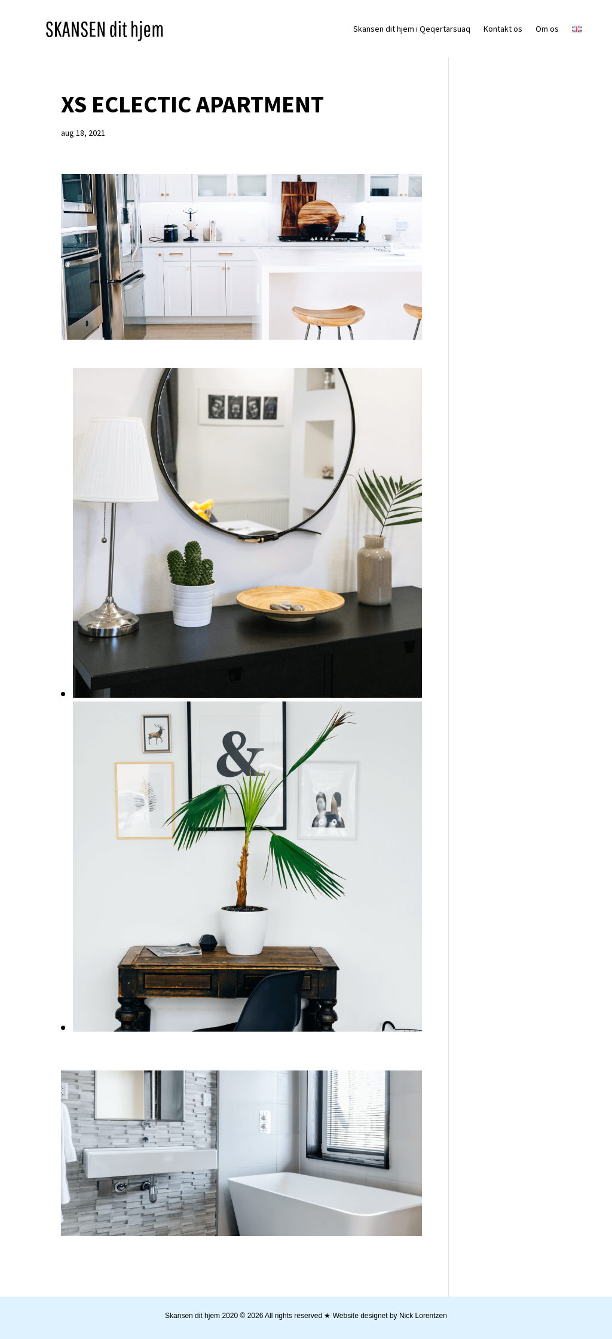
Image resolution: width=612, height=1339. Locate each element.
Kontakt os (503, 28)
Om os (547, 28)
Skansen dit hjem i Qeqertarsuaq (411, 28)
